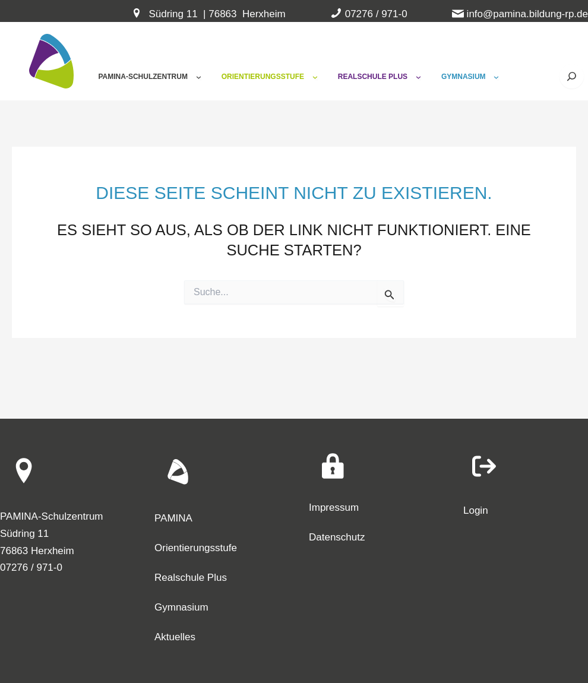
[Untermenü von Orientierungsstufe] (315, 77)
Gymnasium (181, 607)
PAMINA (173, 518)
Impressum (334, 507)
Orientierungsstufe (195, 548)
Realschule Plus (190, 577)
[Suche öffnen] (571, 76)
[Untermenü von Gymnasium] (496, 77)
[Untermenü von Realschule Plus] (418, 77)
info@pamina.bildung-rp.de (527, 14)
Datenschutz (337, 537)
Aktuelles (174, 637)
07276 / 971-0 (376, 14)
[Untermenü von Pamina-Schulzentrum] (198, 77)
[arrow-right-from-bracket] (484, 466)
